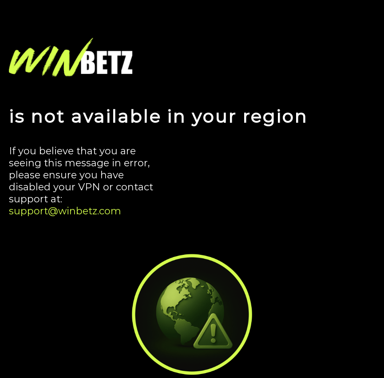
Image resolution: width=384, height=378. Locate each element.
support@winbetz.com (65, 211)
